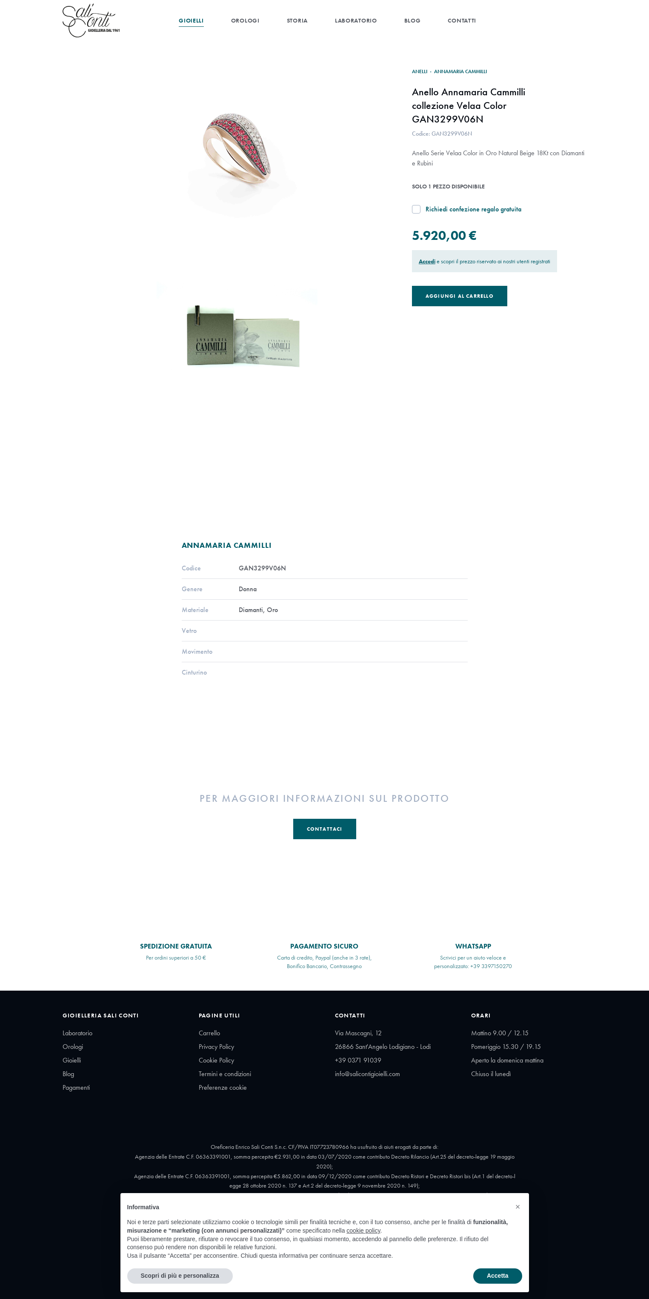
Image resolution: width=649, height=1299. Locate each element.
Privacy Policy (216, 1046)
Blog (412, 20)
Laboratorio (356, 20)
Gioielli (191, 20)
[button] (518, 1207)
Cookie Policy (216, 1060)
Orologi (245, 20)
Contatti (462, 20)
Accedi (427, 261)
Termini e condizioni (225, 1073)
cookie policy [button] (363, 1230)
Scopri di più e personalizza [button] (180, 1275)
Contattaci (325, 829)
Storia (297, 20)
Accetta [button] (498, 1275)
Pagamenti (76, 1087)
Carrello (209, 1032)
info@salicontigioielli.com (367, 1073)
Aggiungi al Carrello (460, 296)
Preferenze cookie (223, 1087)
